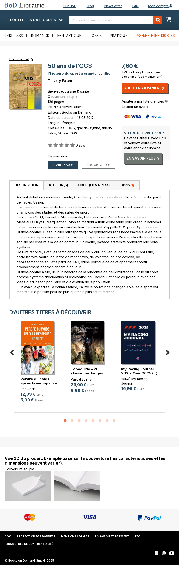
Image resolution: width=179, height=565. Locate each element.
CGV (8, 536)
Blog (90, 6)
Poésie (96, 36)
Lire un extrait (19, 59)
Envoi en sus (151, 72)
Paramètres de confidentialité (29, 543)
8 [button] (114, 421)
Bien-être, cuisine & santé (68, 91)
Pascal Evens (81, 379)
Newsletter (113, 6)
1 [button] (65, 421)
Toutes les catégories (36, 20)
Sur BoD (69, 6)
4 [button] (86, 421)
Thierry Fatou (60, 80)
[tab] (26, 185)
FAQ (135, 6)
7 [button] (107, 421)
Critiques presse (95, 185)
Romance (40, 36)
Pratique (118, 36)
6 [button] (100, 421)
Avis (128, 184)
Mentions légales (75, 536)
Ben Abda (28, 389)
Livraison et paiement (112, 536)
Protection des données (36, 536)
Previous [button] (11, 351)
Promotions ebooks (155, 36)
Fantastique (69, 36)
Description (26, 185)
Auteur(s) (58, 185)
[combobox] (115, 20)
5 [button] (93, 421)
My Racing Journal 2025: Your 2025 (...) (139, 371)
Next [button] (167, 351)
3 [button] (79, 421)
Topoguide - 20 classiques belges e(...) (87, 373)
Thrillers (13, 36)
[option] (39, 365)
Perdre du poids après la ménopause (39, 381)
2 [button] (72, 421)
